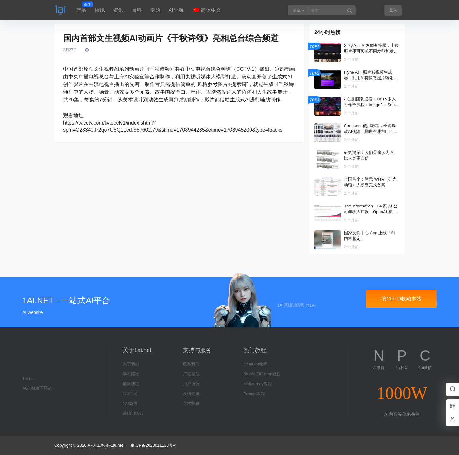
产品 (81, 7)
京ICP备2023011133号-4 (153, 445)
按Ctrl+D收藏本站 (401, 298)
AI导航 (176, 10)
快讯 (100, 10)
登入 (393, 10)
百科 (137, 10)
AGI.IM (28, 388)
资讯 (118, 10)
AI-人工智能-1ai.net (104, 445)
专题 (155, 10)
